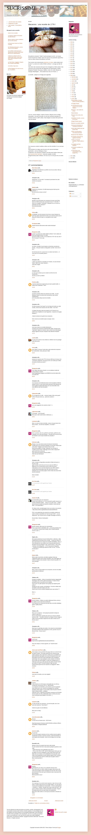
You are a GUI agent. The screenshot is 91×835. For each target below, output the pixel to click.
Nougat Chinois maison (76, 121)
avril (73, 92)
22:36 (33, 437)
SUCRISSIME (21, 8)
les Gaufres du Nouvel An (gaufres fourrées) (77, 137)
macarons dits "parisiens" (36, 154)
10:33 (33, 573)
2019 (71, 53)
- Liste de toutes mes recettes (14, 21)
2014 (71, 63)
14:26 (33, 633)
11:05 (33, 760)
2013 (71, 65)
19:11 (33, 594)
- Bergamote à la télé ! (13, 23)
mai (72, 90)
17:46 (33, 227)
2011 (71, 69)
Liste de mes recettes (13, 33)
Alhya (33, 212)
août (73, 85)
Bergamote (34, 232)
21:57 (33, 426)
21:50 (33, 712)
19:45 (33, 668)
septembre (74, 83)
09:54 (33, 776)
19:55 (33, 320)
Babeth (34, 187)
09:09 (33, 219)
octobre (73, 81)
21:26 (33, 476)
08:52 (33, 208)
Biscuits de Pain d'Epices (77, 134)
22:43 (33, 532)
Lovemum (34, 421)
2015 (71, 61)
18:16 (33, 240)
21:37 (33, 485)
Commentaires (74, 196)
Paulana (34, 282)
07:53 (33, 194)
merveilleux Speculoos (13, 66)
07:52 (33, 697)
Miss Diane (34, 168)
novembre (74, 79)
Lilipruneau (35, 411)
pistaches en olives (48, 62)
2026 (71, 42)
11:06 (33, 794)
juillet (73, 86)
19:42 (33, 255)
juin (72, 88)
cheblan (34, 680)
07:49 (33, 182)
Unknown (34, 442)
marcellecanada (36, 717)
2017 (71, 57)
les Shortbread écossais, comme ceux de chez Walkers (15, 48)
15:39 (33, 277)
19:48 (33, 676)
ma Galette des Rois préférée (75, 145)
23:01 (33, 621)
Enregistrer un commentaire (36, 797)
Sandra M (34, 497)
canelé (33, 337)
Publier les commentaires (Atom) (42, 803)
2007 (71, 155)
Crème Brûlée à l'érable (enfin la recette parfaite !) (77, 101)
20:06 (33, 343)
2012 (71, 67)
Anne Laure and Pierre (37, 650)
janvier (73, 98)
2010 (71, 71)
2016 (71, 59)
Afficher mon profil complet (61, 812)
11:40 (33, 287)
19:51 (33, 550)
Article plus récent (33, 800)
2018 (71, 55)
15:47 (33, 563)
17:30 (33, 299)
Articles (72, 193)
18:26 (33, 455)
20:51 (33, 266)
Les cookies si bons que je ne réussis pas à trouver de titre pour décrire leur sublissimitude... (15, 52)
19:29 (33, 352)
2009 (71, 73)
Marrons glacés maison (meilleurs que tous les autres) (15, 40)
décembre (74, 77)
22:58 (33, 645)
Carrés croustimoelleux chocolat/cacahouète (76, 132)
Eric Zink (34, 481)
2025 (71, 44)
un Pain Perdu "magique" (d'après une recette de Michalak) (15, 63)
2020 (71, 51)
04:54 (33, 173)
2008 (71, 75)
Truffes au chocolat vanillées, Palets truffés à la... (77, 141)
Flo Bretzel (34, 223)
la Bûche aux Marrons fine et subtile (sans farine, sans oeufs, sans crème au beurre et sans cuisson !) (15, 57)
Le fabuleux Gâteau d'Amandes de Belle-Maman (15, 36)
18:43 (33, 398)
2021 (71, 50)
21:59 (33, 606)
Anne (33, 347)
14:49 (33, 520)
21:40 (33, 493)
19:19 (33, 407)
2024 (71, 46)
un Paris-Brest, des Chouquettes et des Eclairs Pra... (76, 152)
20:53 (33, 726)
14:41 (33, 739)
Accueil (46, 800)
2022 (71, 48)
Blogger (59, 827)
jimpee (33, 555)
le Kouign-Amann (75, 103)
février (73, 96)
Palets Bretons (74, 113)
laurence (34, 731)
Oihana (34, 672)
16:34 (33, 364)
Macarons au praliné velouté (77, 123)
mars (73, 94)
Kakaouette (35, 393)
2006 (71, 157)
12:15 (33, 333)
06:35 (33, 376)
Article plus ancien (59, 800)
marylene (34, 701)
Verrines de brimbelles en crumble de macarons (77, 126)
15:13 (33, 389)
